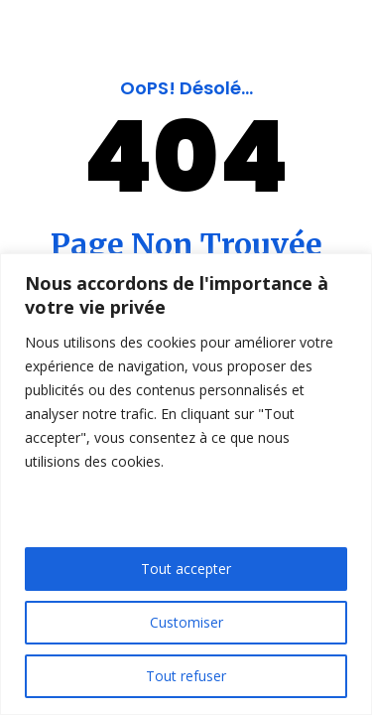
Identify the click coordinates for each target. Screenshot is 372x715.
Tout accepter (186, 568)
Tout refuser (186, 675)
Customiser (186, 622)
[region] (186, 484)
